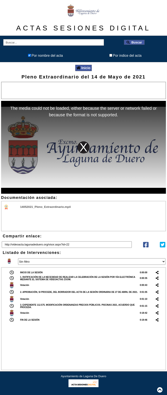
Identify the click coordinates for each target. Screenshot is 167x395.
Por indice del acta (127, 55)
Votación (24, 285)
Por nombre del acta (47, 55)
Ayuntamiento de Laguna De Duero (83, 376)
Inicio (83, 68)
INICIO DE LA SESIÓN (31, 272)
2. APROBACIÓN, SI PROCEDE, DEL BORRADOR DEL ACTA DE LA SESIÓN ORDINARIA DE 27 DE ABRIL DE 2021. (79, 292)
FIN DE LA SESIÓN (29, 320)
